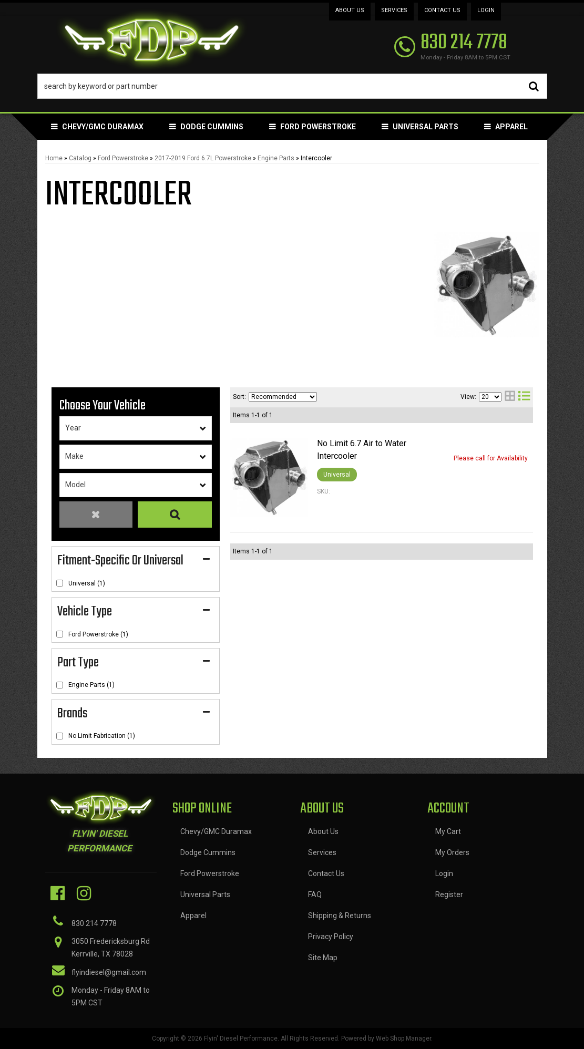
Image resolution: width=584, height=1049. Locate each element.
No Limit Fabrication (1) (101, 735)
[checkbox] (59, 583)
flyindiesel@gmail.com (108, 972)
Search (174, 514)
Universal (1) (86, 583)
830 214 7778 (94, 923)
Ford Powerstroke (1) (98, 634)
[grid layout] (510, 397)
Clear (96, 514)
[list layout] (524, 397)
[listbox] (135, 428)
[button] (292, 86)
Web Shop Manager (403, 1038)
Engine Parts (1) (91, 684)
